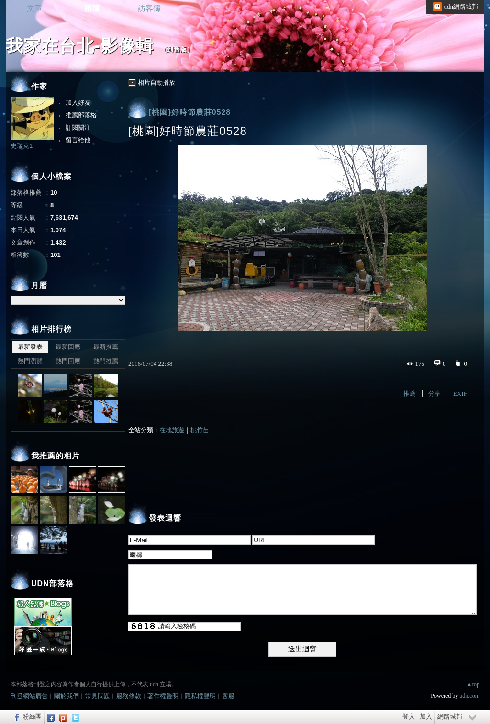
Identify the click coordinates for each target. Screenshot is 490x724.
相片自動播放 (156, 82)
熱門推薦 (105, 361)
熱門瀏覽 (30, 361)
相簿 (92, 8)
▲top (473, 684)
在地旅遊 (171, 430)
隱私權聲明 (200, 696)
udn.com (469, 695)
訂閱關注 (78, 127)
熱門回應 (68, 361)
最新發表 (30, 346)
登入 (408, 716)
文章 (34, 8)
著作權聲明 (162, 696)
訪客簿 (149, 8)
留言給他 (78, 140)
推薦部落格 (81, 115)
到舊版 (177, 49)
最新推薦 (105, 346)
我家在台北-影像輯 (80, 46)
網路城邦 (449, 716)
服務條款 (128, 696)
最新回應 (68, 346)
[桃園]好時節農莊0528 (190, 112)
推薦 (409, 393)
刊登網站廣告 (29, 696)
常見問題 (97, 696)
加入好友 (78, 102)
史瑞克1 (22, 145)
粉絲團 (32, 716)
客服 (228, 696)
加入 (426, 716)
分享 (434, 393)
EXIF (460, 393)
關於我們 (66, 696)
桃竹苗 (199, 430)
